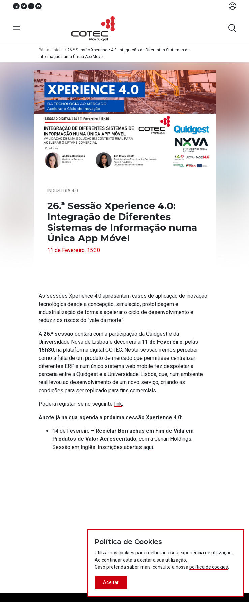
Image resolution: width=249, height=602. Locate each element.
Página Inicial (51, 50)
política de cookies (208, 567)
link (118, 404)
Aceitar (111, 582)
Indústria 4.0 (62, 190)
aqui (148, 447)
